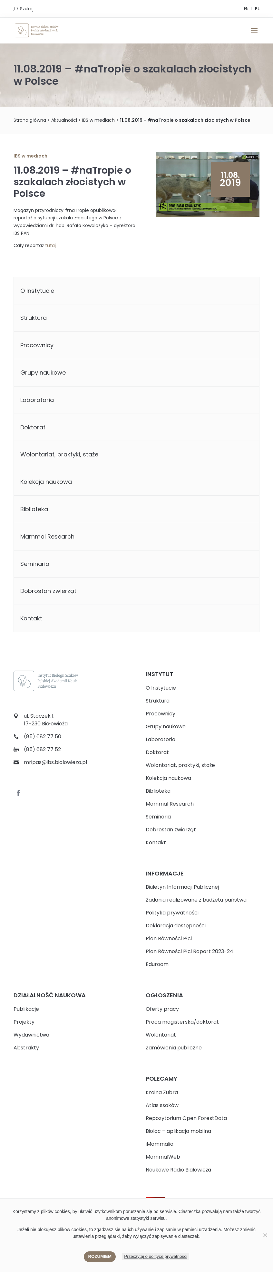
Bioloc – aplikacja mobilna (178, 1131)
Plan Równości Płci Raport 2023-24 (189, 951)
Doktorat (32, 427)
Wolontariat (161, 1034)
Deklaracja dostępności (176, 925)
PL (257, 8)
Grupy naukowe (43, 372)
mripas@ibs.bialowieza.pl (55, 762)
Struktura (33, 318)
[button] (254, 34)
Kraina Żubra (162, 1092)
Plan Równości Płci (169, 938)
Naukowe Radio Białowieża (178, 1169)
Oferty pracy (162, 1009)
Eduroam (157, 964)
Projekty (24, 1022)
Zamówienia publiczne (174, 1047)
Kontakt (31, 618)
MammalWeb (163, 1157)
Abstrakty (26, 1047)
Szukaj (27, 9)
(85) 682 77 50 (42, 736)
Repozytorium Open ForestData (186, 1118)
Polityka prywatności (172, 912)
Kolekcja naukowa (46, 482)
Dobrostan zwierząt (48, 591)
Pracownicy (37, 345)
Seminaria (34, 564)
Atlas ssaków (162, 1105)
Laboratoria (37, 400)
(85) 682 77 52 (42, 749)
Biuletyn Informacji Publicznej (182, 887)
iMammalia (159, 1144)
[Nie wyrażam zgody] (265, 1235)
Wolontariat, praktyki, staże (59, 454)
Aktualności (64, 120)
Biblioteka (34, 509)
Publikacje (26, 1009)
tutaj (50, 245)
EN (246, 8)
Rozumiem (100, 1256)
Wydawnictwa (31, 1034)
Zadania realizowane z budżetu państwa (196, 900)
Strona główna (30, 120)
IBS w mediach (98, 120)
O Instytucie (37, 291)
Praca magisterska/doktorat (182, 1022)
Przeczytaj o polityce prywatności (155, 1256)
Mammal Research (47, 536)
